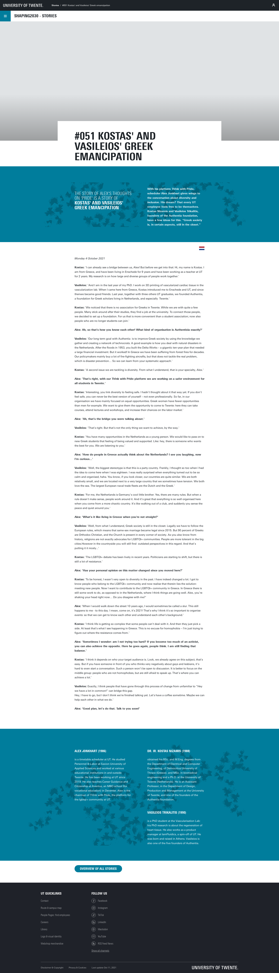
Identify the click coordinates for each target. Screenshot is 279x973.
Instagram (99, 908)
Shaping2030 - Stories (35, 16)
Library (44, 929)
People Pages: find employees (55, 915)
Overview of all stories (98, 869)
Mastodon (99, 929)
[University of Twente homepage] (23, 5)
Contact (44, 900)
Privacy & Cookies (77, 967)
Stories (55, 5)
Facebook (99, 901)
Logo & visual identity (51, 936)
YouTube (98, 936)
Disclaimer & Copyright (52, 967)
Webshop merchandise (52, 943)
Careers (44, 922)
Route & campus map (51, 908)
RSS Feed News (102, 943)
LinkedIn (98, 922)
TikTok (97, 915)
